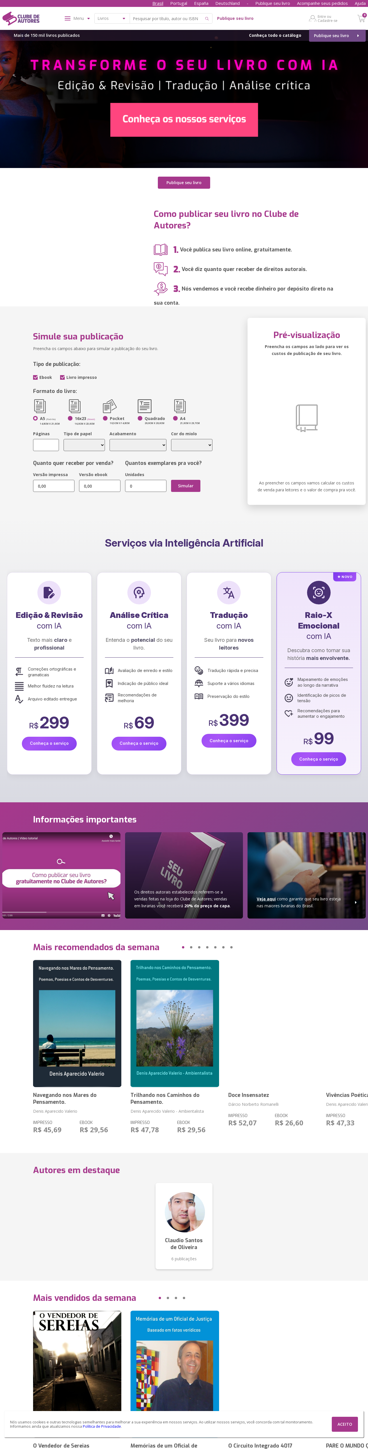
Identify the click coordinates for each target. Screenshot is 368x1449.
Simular (185, 485)
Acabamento (123, 433)
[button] (172, 947)
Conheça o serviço (49, 743)
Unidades (134, 474)
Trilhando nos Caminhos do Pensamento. (165, 1099)
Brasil (157, 3)
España (201, 3)
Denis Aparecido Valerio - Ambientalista (167, 1111)
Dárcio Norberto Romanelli (253, 1104)
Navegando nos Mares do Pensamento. (65, 1099)
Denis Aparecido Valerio (55, 1111)
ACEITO (345, 1424)
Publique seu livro (272, 3)
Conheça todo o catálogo (275, 35)
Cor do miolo (184, 433)
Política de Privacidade (102, 1426)
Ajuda (360, 3)
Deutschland (227, 3)
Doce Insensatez (248, 1095)
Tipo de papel (78, 433)
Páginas (41, 433)
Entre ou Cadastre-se (328, 18)
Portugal (178, 3)
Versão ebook (93, 474)
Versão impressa (50, 474)
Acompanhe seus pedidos (322, 3)
